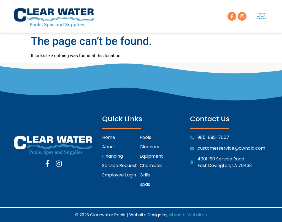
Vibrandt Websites (188, 215)
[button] (261, 16)
